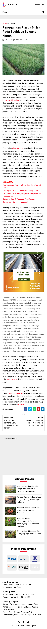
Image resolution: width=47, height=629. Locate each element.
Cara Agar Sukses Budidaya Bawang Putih (20, 191)
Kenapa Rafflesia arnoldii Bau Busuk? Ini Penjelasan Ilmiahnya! (28, 510)
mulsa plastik (11, 379)
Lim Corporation (15, 393)
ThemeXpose (31, 626)
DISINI (21, 405)
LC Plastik (21, 626)
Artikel (5, 23)
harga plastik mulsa (11, 100)
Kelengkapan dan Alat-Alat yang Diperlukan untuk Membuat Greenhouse (27, 488)
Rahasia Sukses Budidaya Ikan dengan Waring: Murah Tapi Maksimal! (29, 499)
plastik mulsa (17, 148)
